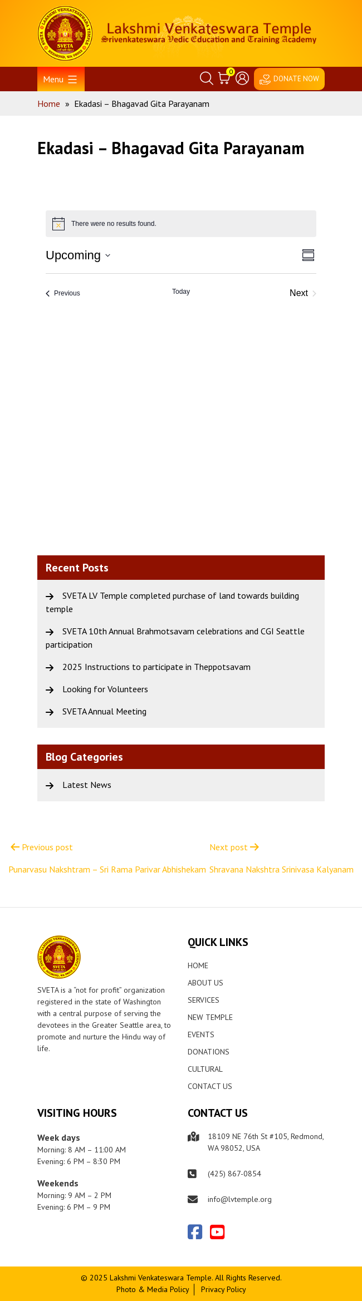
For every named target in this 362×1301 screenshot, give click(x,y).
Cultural (205, 1069)
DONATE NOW (296, 78)
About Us (205, 983)
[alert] (181, 223)
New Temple (210, 1017)
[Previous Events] (63, 293)
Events (201, 1034)
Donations (208, 1052)
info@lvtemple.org (240, 1199)
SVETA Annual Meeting (104, 711)
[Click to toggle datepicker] (78, 255)
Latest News (86, 784)
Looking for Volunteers (105, 688)
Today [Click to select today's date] (181, 291)
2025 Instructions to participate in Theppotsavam (156, 666)
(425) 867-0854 (234, 1174)
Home (198, 965)
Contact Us (210, 1086)
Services (203, 1000)
